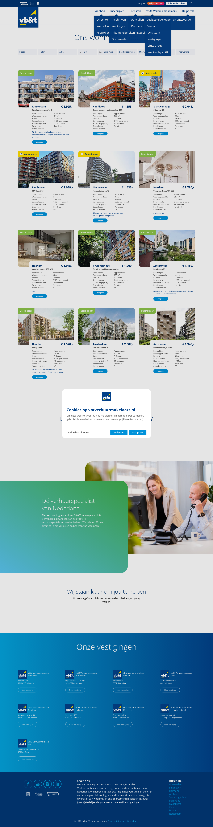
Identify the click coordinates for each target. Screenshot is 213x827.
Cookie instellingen (78, 432)
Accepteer (137, 432)
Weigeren (118, 432)
